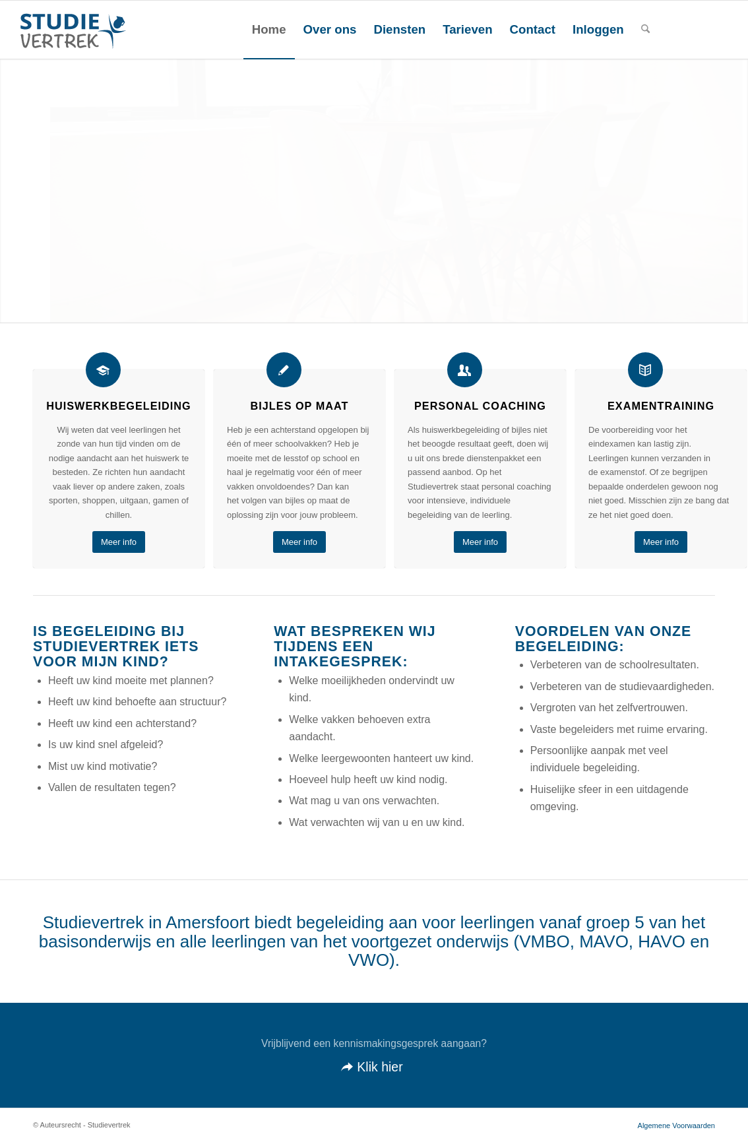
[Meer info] (118, 542)
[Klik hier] (374, 1055)
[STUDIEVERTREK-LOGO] (70, 30)
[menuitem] (269, 30)
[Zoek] (645, 30)
